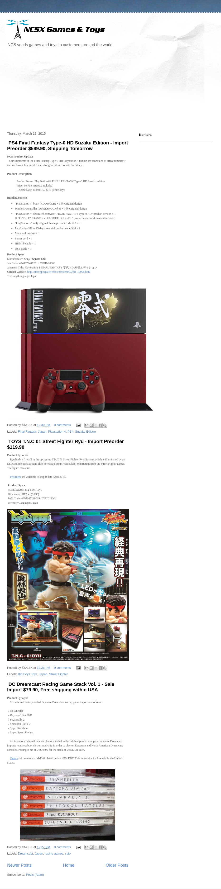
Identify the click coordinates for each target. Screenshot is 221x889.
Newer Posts (19, 865)
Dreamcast (25, 853)
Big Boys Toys (27, 674)
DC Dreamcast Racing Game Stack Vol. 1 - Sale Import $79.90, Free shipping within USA (60, 687)
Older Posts (117, 865)
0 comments (62, 425)
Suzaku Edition (85, 431)
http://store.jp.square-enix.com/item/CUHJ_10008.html (59, 271)
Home (69, 865)
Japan (42, 431)
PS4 (70, 431)
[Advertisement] (76, 90)
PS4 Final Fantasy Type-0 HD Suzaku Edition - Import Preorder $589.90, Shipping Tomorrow (67, 145)
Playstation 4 (57, 431)
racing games (54, 853)
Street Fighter (58, 674)
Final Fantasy (27, 431)
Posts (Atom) (35, 874)
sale (68, 853)
